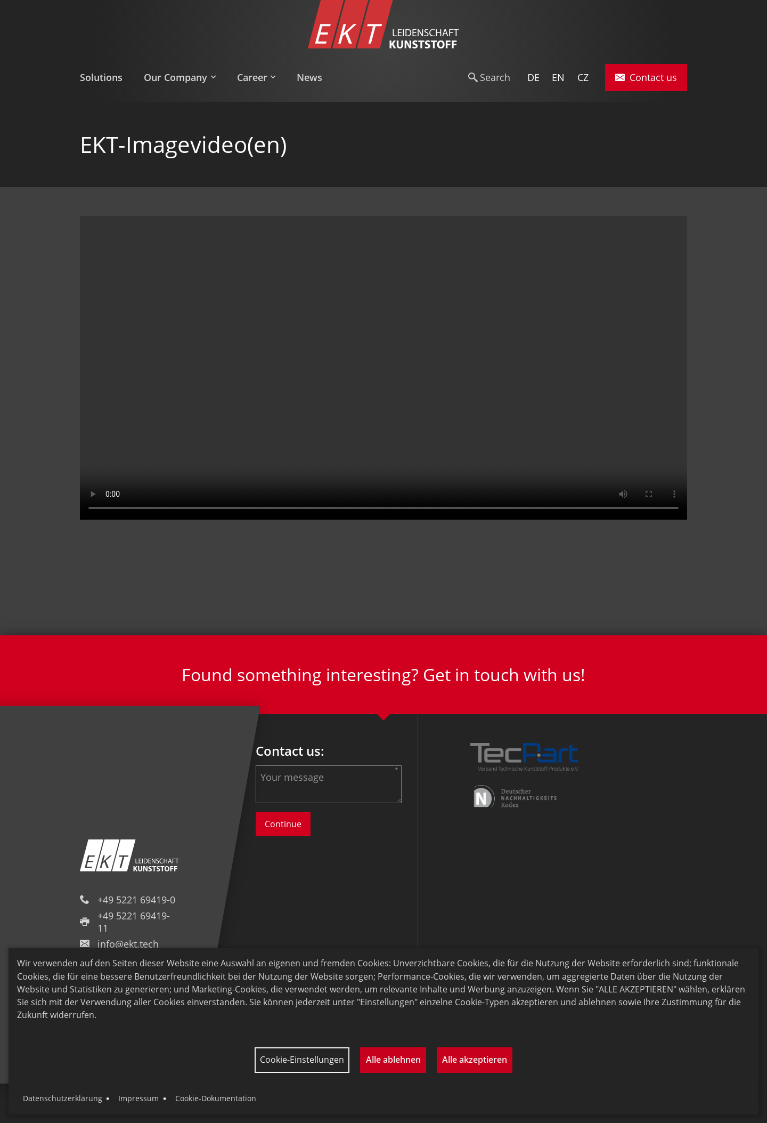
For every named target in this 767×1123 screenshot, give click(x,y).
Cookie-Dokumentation (215, 1098)
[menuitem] (106, 77)
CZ (583, 77)
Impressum (138, 1098)
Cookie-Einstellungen (302, 1059)
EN (558, 77)
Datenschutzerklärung (62, 1098)
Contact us (646, 77)
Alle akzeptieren (474, 1059)
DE (533, 77)
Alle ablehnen (393, 1059)
